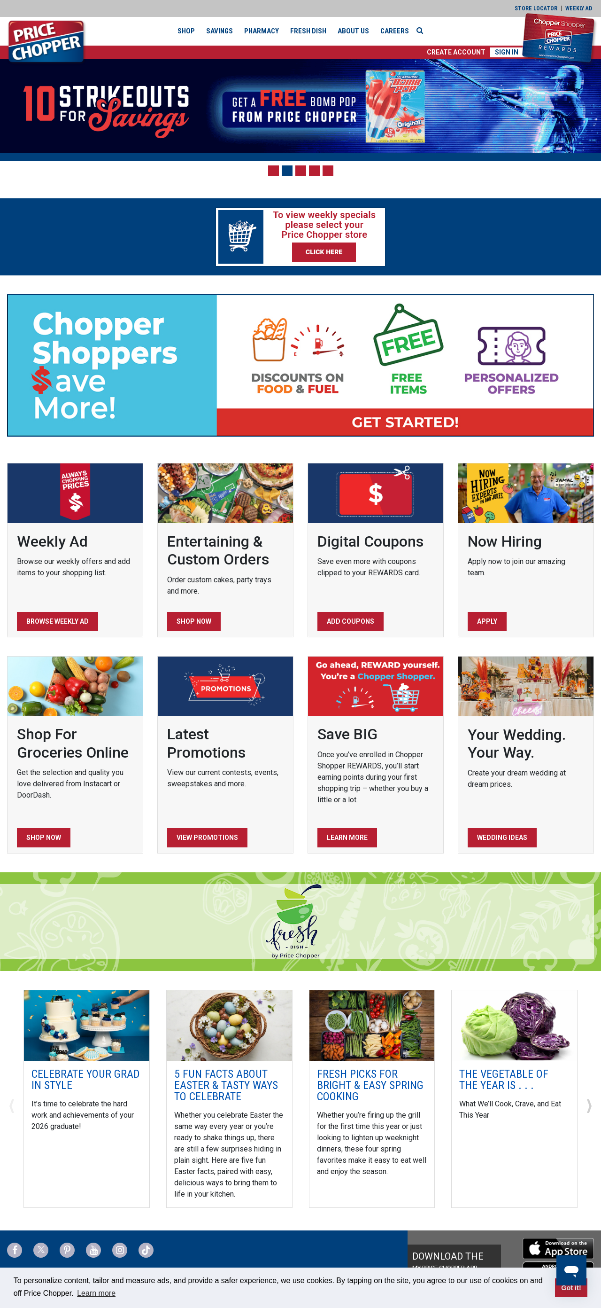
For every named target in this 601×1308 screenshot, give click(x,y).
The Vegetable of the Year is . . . (503, 1079)
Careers (394, 31)
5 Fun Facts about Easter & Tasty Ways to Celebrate (226, 1085)
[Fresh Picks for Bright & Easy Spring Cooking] (372, 1024)
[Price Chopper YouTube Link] (93, 1250)
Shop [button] (186, 31)
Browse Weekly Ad (57, 621)
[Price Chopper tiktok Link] (146, 1250)
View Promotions (207, 837)
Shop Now (194, 621)
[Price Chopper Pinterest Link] (67, 1250)
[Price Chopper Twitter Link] (40, 1250)
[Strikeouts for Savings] (300, 106)
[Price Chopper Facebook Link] (14, 1250)
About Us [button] (353, 31)
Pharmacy (261, 31)
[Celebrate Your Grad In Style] (86, 1024)
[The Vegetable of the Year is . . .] (514, 1024)
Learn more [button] (96, 1293)
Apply (487, 621)
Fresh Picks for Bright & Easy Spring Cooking (370, 1085)
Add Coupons (350, 621)
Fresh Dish (308, 31)
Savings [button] (219, 31)
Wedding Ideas (502, 837)
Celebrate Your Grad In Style (85, 1079)
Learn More (347, 837)
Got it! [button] (571, 1288)
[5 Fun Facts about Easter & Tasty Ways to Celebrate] (229, 1024)
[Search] (422, 30)
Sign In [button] (506, 52)
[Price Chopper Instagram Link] (119, 1250)
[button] (456, 52)
